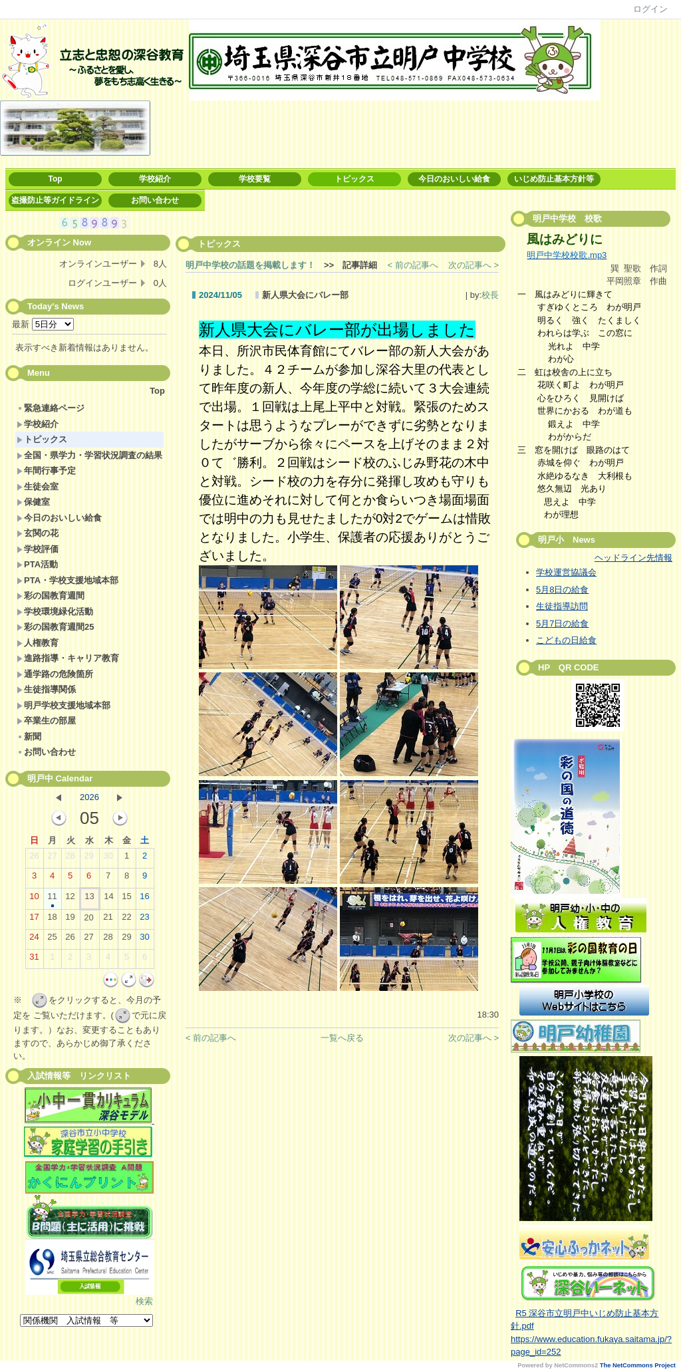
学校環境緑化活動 (55, 611)
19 (69, 920)
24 (34, 940)
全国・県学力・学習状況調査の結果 (89, 455)
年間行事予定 (46, 471)
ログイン (650, 9)
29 (88, 859)
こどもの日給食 (566, 640)
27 (52, 859)
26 (34, 859)
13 (89, 899)
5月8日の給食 (562, 590)
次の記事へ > (473, 265)
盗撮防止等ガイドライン (55, 200)
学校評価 (38, 549)
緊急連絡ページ (50, 408)
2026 (89, 797)
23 (144, 920)
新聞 (29, 737)
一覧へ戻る (342, 1038)
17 (34, 920)
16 (144, 899)
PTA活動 (37, 564)
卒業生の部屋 (46, 721)
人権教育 (38, 643)
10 (34, 899)
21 (107, 920)
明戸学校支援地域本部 (63, 705)
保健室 (33, 502)
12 (69, 899)
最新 (43, 324)
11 (52, 899)
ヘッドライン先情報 (633, 558)
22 (126, 920)
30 (107, 859)
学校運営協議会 (566, 572)
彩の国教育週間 (50, 596)
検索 (144, 1301)
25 (52, 940)
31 (34, 960)
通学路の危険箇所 (55, 674)
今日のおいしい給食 (454, 179)
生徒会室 (38, 486)
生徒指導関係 (46, 689)
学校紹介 (155, 179)
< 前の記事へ (413, 265)
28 (69, 859)
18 (52, 920)
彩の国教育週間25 (55, 627)
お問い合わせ (155, 200)
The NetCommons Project (638, 1365)
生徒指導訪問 (562, 606)
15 (126, 899)
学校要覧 (255, 179)
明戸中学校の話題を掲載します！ (250, 265)
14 (108, 899)
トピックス (354, 179)
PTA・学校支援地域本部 (67, 580)
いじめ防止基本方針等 (554, 179)
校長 (490, 295)
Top (55, 179)
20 (88, 920)
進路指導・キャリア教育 (68, 658)
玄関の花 (38, 533)
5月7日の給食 (562, 623)
